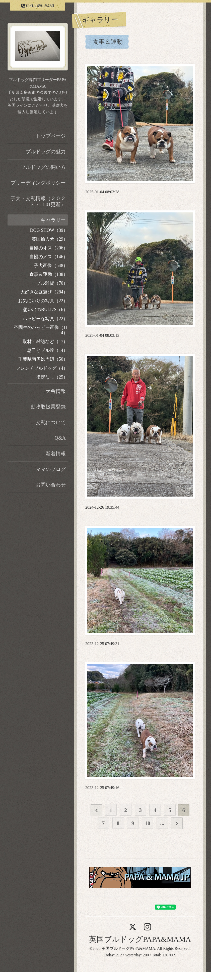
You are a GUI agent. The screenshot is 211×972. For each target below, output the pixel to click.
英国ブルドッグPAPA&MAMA (140, 939)
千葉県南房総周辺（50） (43, 359)
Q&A (60, 438)
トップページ (51, 136)
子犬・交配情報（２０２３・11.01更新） (38, 201)
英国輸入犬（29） (50, 239)
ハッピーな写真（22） (45, 318)
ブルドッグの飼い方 (43, 167)
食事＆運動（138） (48, 274)
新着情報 (56, 453)
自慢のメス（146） (48, 256)
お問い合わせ (51, 485)
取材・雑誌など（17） (45, 341)
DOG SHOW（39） (49, 230)
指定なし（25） (52, 377)
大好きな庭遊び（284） (44, 291)
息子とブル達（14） (47, 350)
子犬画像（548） (51, 265)
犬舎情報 (56, 391)
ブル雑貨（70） (52, 283)
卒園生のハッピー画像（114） (41, 330)
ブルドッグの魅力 (46, 151)
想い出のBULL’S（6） (45, 309)
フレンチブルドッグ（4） (42, 368)
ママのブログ (51, 469)
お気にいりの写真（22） (43, 300)
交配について (51, 422)
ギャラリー (53, 220)
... (162, 823)
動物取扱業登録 (48, 406)
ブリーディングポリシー (38, 182)
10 (147, 823)
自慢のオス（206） (48, 247)
